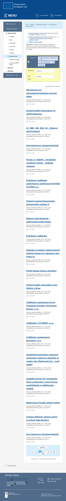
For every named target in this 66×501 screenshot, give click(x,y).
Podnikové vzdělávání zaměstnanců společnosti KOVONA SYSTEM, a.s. (43, 183)
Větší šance (42, 479)
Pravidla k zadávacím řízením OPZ (37, 33)
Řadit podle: (31, 70)
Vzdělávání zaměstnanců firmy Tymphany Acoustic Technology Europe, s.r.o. (41, 305)
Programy (32, 24)
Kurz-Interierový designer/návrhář (42, 145)
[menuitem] (42, 15)
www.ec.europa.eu (21, 483)
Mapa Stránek (53, 481)
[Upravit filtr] (43, 62)
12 (40, 451)
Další (43, 453)
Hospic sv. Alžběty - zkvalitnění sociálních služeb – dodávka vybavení (41, 163)
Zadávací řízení (29, 26)
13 (44, 451)
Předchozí (42, 447)
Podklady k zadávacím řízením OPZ (38, 37)
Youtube (42, 482)
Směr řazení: (29, 77)
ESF (27, 24)
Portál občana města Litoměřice (41, 271)
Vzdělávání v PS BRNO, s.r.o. (40, 323)
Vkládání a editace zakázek (36, 42)
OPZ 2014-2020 (52, 24)
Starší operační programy (41, 24)
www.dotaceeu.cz (20, 482)
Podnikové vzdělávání (36, 236)
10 (32, 451)
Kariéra (9, 485)
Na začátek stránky (12, 465)
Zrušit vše (41, 65)
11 (36, 451)
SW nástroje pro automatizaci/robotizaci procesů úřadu (41, 93)
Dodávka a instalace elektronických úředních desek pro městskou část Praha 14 (43, 253)
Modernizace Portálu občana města (43, 403)
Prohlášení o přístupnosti (55, 478)
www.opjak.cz (10, 483)
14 (48, 451)
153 (54, 451)
